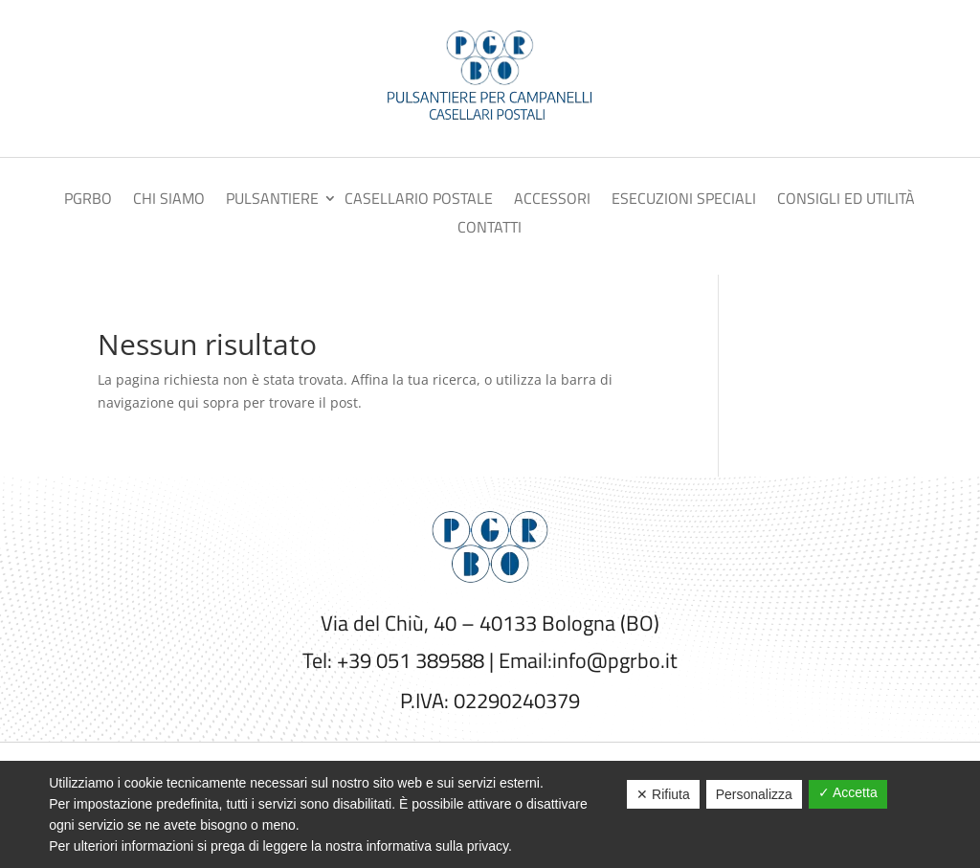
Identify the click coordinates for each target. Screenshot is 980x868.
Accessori (552, 200)
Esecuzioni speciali (684, 200)
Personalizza (754, 794)
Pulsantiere (272, 200)
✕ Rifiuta (663, 794)
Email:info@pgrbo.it (588, 660)
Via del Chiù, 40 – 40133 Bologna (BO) (490, 623)
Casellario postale (419, 200)
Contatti (489, 229)
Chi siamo (169, 200)
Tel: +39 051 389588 (393, 660)
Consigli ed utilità (846, 200)
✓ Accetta (848, 792)
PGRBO (88, 200)
